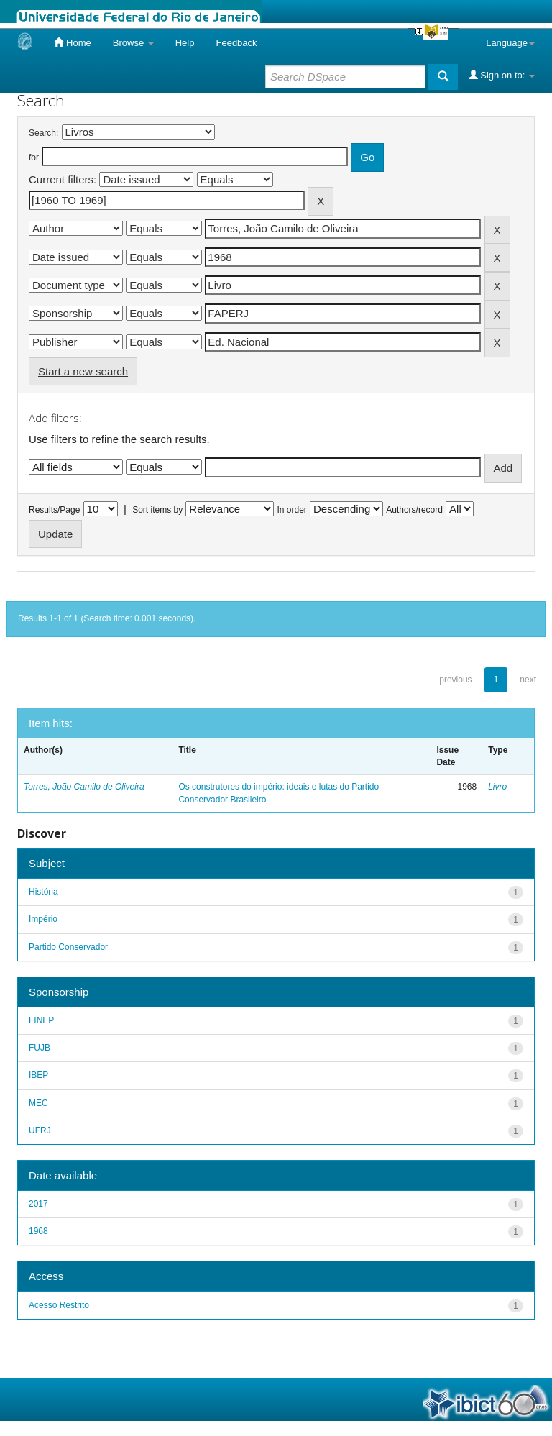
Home (72, 42)
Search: (43, 133)
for (34, 157)
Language (510, 42)
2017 (38, 1204)
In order (292, 510)
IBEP (38, 1075)
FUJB (39, 1048)
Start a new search (83, 371)
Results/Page (54, 510)
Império (43, 919)
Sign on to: (502, 75)
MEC (38, 1103)
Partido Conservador (68, 947)
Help (185, 42)
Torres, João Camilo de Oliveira (84, 787)
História (43, 892)
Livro (497, 787)
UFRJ (40, 1130)
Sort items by (157, 510)
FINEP (41, 1020)
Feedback (236, 42)
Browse (133, 42)
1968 (38, 1231)
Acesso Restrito (59, 1305)
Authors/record (414, 510)
